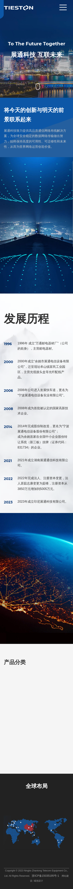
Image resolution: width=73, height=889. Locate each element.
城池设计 (38, 880)
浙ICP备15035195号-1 (45, 875)
